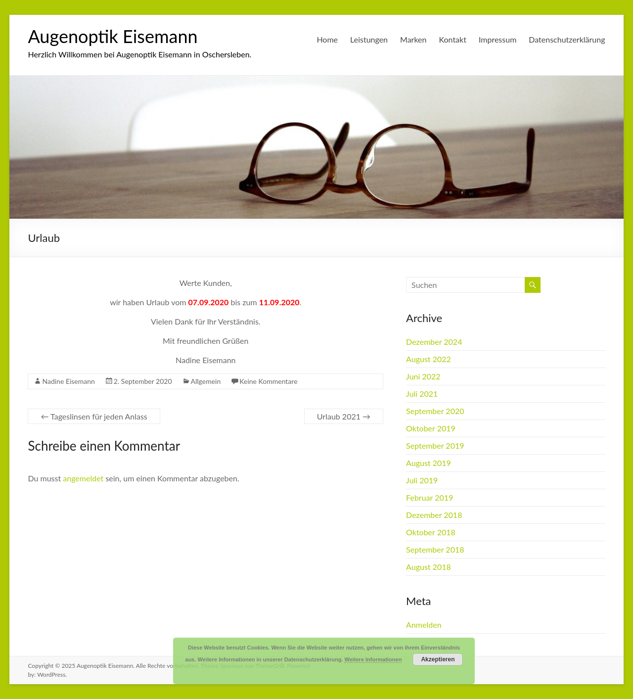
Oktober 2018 (430, 532)
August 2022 (428, 359)
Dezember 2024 (434, 341)
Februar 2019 (429, 497)
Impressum (497, 39)
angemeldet (83, 478)
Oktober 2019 (430, 428)
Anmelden (423, 624)
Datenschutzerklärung (567, 39)
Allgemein (206, 381)
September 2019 (435, 445)
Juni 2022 (423, 376)
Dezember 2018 (434, 514)
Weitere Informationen (373, 659)
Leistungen (369, 39)
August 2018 (428, 566)
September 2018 (435, 549)
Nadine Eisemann (68, 381)
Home (327, 39)
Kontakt (452, 39)
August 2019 (428, 462)
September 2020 (435, 411)
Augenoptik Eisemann (112, 36)
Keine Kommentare (268, 381)
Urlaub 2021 (343, 416)
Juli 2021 (422, 393)
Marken (413, 39)
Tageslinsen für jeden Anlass (94, 416)
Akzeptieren (437, 659)
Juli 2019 (422, 480)
